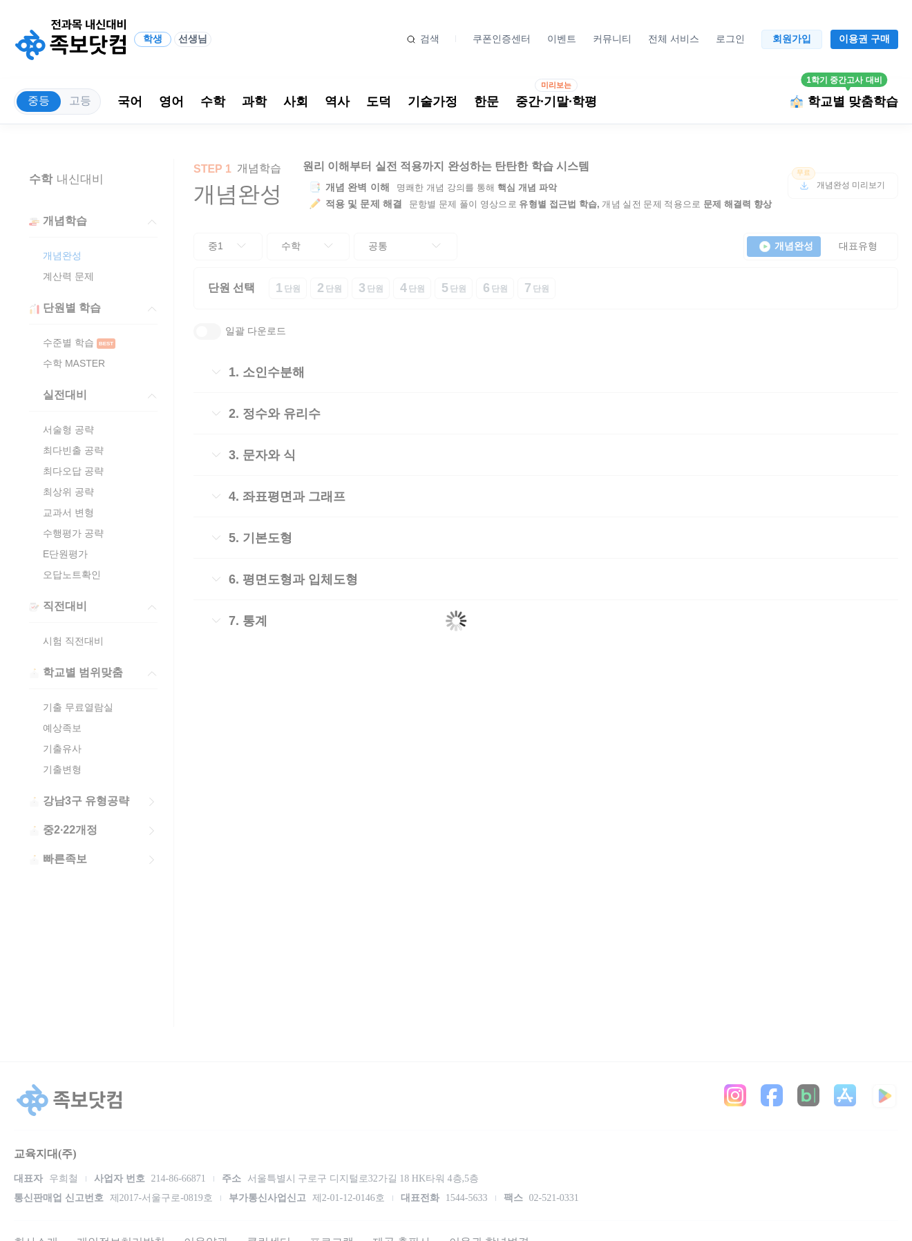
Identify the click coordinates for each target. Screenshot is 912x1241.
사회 (295, 101)
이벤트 (561, 38)
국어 (129, 101)
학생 (152, 38)
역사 (337, 101)
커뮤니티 (612, 38)
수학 (212, 101)
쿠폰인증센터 (502, 38)
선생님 (192, 38)
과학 (254, 101)
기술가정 (432, 101)
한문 (486, 101)
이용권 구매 (864, 38)
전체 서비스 (673, 38)
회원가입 (791, 38)
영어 (171, 101)
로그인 (730, 38)
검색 (429, 38)
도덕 (378, 101)
